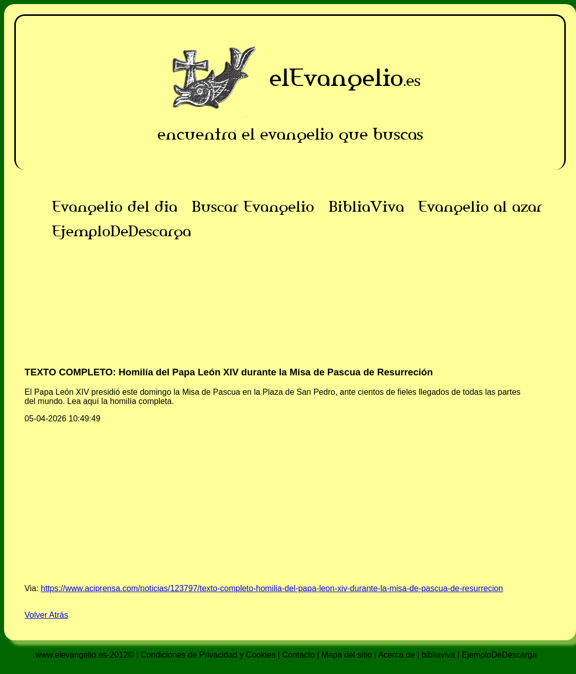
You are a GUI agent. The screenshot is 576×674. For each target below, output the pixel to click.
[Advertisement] (290, 315)
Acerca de (396, 654)
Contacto (298, 654)
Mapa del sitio (347, 654)
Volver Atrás (46, 615)
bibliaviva (438, 654)
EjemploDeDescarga (121, 231)
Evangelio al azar (480, 206)
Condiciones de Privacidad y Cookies (207, 654)
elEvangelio (336, 77)
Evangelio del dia (114, 206)
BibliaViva (366, 206)
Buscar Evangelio (252, 206)
